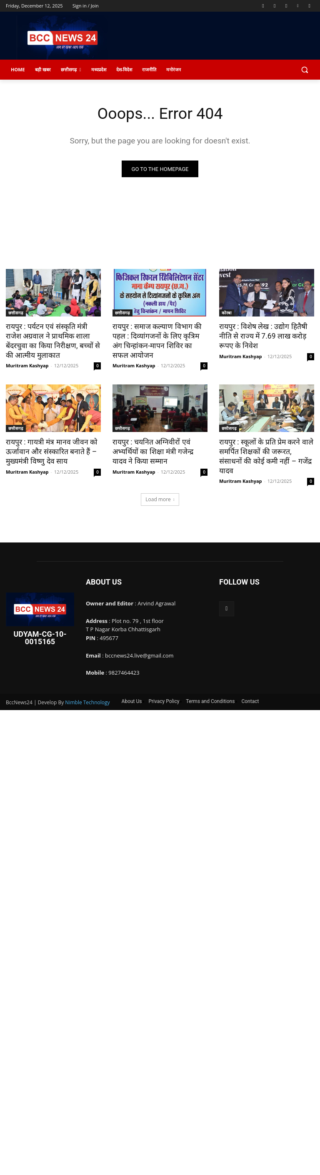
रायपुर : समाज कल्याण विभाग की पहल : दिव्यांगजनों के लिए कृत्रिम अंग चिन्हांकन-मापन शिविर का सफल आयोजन (159, 341)
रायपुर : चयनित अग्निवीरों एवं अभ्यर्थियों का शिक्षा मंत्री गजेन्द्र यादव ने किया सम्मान (158, 450)
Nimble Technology (87, 691)
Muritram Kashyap (27, 365)
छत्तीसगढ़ (15, 313)
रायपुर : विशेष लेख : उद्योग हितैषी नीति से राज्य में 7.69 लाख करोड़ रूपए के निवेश (261, 336)
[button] (304, 70)
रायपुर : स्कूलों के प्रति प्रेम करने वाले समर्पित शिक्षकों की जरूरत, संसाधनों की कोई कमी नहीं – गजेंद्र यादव (264, 450)
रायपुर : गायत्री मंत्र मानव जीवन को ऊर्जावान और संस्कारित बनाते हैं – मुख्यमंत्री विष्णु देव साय (49, 450)
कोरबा (227, 313)
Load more (160, 488)
